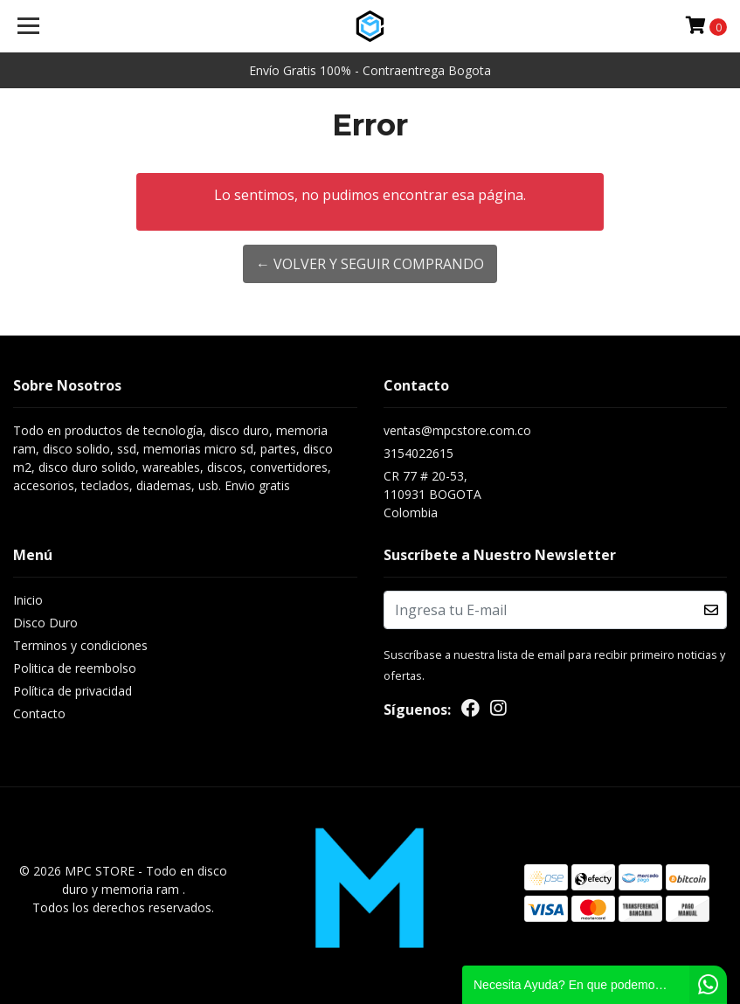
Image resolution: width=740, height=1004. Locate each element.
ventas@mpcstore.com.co (457, 430)
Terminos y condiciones (80, 645)
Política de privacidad (72, 690)
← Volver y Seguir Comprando (370, 264)
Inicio (28, 600)
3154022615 (418, 453)
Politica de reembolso (74, 668)
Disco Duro (45, 622)
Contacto (39, 713)
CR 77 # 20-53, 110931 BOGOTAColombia (432, 494)
